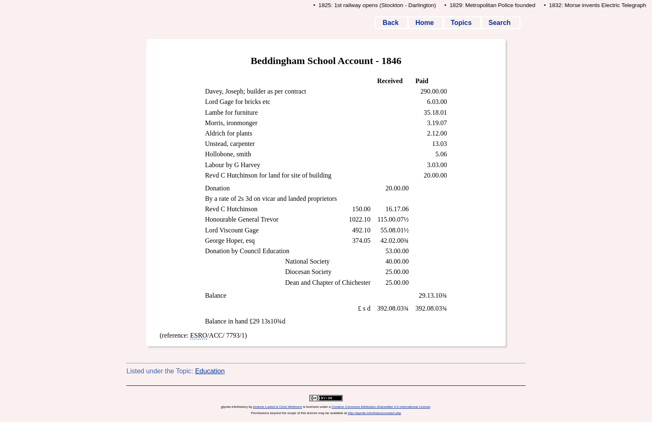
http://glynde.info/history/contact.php (374, 413)
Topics (462, 22)
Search (501, 22)
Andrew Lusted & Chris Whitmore (277, 407)
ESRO (198, 335)
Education (210, 371)
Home (425, 22)
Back (391, 22)
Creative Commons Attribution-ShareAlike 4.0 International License (381, 407)
